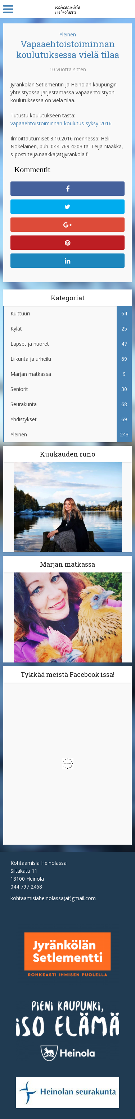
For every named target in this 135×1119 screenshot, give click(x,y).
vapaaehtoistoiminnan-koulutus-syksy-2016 (61, 123)
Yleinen (67, 34)
